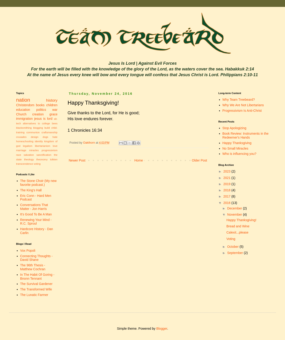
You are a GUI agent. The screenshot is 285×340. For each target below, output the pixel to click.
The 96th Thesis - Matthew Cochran (33, 267)
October (233, 246)
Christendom (25, 105)
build (47, 127)
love (55, 146)
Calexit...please (237, 232)
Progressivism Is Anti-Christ (242, 110)
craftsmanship (49, 132)
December (235, 208)
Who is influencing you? (239, 154)
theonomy (42, 159)
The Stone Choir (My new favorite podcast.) (38, 183)
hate (54, 137)
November (235, 214)
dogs (45, 137)
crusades (21, 137)
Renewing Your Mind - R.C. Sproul (36, 222)
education (23, 109)
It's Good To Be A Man (36, 214)
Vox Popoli (27, 250)
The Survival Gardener (36, 284)
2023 (227, 171)
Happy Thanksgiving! (241, 220)
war (54, 109)
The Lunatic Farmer (34, 295)
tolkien (53, 159)
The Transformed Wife (36, 289)
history (51, 100)
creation (38, 114)
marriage (21, 150)
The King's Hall (31, 190)
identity (39, 141)
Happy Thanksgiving (237, 143)
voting (37, 163)
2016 (227, 203)
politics (41, 109)
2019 (227, 184)
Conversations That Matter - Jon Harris (34, 207)
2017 (227, 196)
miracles (34, 150)
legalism (27, 146)
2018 (227, 190)
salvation (29, 154)
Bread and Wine (237, 226)
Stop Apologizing (234, 128)
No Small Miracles (235, 148)
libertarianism (42, 146)
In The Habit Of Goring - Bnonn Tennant (37, 276)
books (40, 105)
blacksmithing (24, 127)
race (18, 154)
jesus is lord (43, 118)
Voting (230, 239)
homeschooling (24, 141)
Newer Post (77, 160)
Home (138, 160)
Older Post (199, 160)
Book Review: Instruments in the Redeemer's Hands (245, 135)
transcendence (24, 163)
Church (21, 114)
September (235, 253)
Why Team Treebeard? (238, 99)
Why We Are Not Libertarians (243, 105)
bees (54, 123)
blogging (38, 127)
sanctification (43, 154)
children (51, 105)
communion (33, 132)
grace (53, 114)
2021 (227, 178)
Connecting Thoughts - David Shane (36, 258)
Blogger (161, 328)
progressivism (49, 150)
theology (29, 159)
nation (23, 100)
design (34, 137)
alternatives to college (36, 123)
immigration (24, 118)
